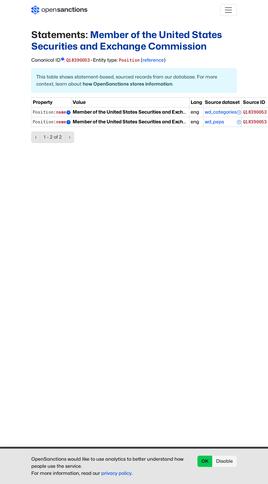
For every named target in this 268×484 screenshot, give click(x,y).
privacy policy (116, 473)
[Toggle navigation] (228, 10)
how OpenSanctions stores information (127, 84)
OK (205, 461)
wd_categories (221, 112)
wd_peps (214, 122)
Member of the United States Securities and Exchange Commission (126, 40)
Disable (224, 461)
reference (153, 60)
